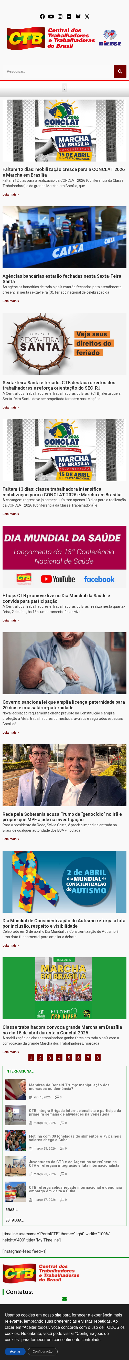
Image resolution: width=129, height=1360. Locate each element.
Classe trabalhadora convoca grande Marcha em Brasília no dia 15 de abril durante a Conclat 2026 (62, 1029)
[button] (64, 87)
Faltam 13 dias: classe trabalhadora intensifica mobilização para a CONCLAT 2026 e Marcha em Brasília (62, 491)
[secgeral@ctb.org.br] (64, 1299)
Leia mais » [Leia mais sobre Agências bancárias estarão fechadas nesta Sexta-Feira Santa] (11, 301)
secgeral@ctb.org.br (64, 1306)
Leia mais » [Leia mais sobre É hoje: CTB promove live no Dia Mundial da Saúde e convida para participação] (11, 620)
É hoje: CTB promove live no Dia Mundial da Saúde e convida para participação (56, 598)
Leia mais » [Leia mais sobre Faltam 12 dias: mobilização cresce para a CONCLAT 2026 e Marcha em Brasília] (11, 194)
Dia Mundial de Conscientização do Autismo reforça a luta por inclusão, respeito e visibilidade (64, 923)
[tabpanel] (64, 1141)
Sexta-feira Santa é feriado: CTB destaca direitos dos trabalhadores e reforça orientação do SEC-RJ (59, 385)
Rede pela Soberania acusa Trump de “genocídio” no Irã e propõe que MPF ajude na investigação (62, 816)
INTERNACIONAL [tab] (19, 1071)
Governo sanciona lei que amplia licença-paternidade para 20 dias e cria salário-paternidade (64, 704)
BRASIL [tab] (11, 1210)
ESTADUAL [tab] (14, 1220)
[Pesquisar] (120, 71)
